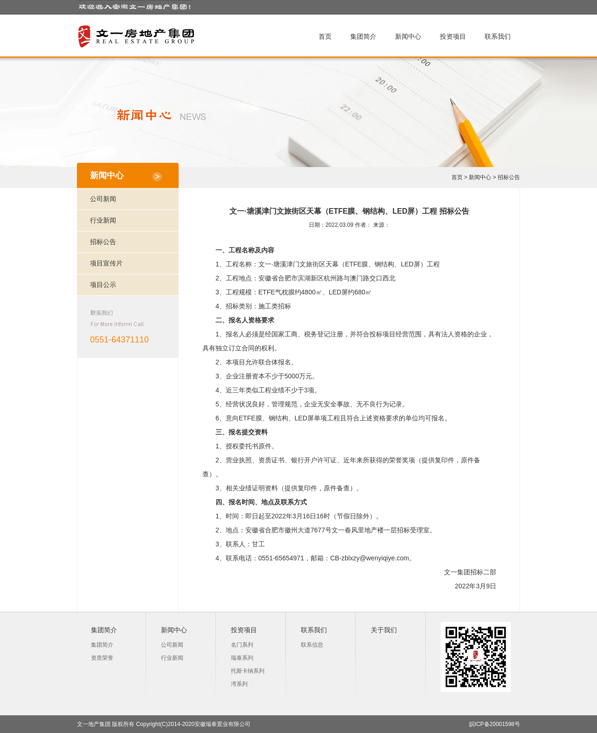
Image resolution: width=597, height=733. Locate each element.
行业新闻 (103, 220)
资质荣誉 (102, 658)
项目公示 (103, 284)
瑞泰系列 (242, 658)
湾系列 (239, 684)
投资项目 (453, 36)
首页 (325, 36)
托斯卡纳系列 (247, 671)
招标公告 (509, 177)
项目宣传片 (106, 263)
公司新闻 (103, 198)
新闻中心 (408, 36)
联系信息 (312, 645)
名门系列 (242, 645)
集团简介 (363, 36)
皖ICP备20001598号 (494, 724)
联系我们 (498, 36)
